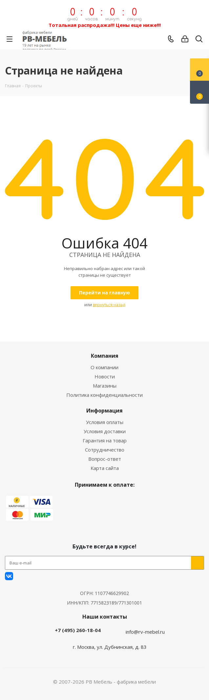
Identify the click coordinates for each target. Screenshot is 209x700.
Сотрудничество (104, 449)
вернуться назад (109, 305)
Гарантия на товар (105, 440)
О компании (104, 367)
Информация (104, 410)
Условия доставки (105, 431)
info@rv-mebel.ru (145, 631)
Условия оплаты (104, 422)
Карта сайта (105, 468)
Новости (104, 376)
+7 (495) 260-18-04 (78, 630)
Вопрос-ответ (104, 459)
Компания (104, 355)
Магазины (104, 385)
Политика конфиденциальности (104, 395)
